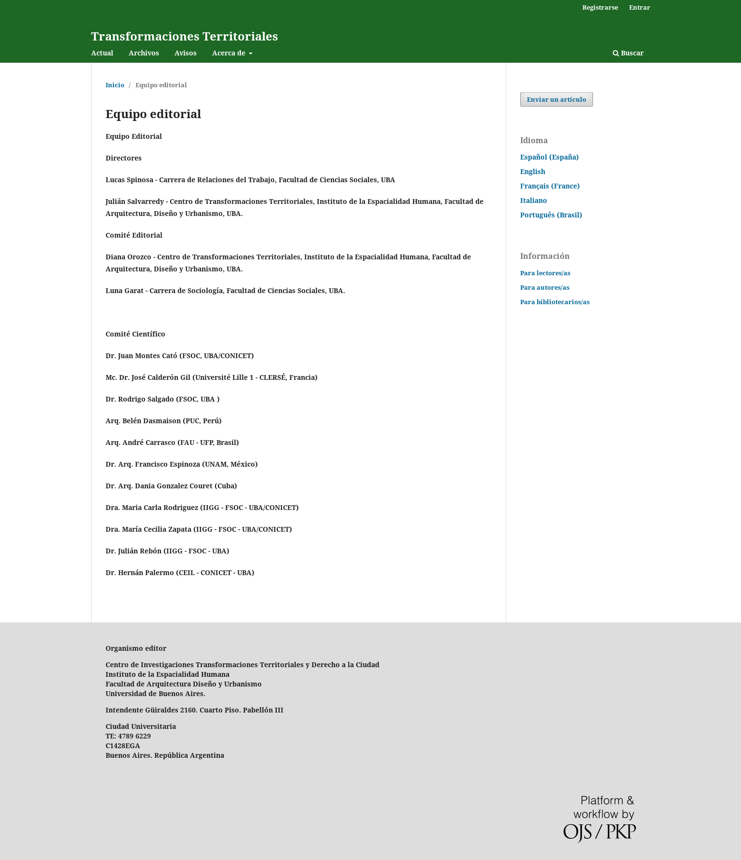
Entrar (639, 7)
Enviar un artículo (556, 99)
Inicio (115, 85)
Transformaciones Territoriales (184, 36)
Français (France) (550, 185)
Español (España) (549, 156)
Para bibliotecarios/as (555, 301)
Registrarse (600, 7)
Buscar (628, 52)
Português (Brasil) (551, 214)
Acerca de (229, 52)
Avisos (186, 52)
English (532, 171)
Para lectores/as (545, 273)
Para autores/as (544, 287)
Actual (102, 52)
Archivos (144, 52)
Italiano (533, 200)
